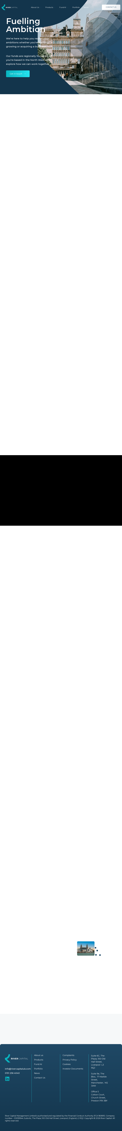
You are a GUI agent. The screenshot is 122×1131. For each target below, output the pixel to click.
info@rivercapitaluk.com (18, 1069)
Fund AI (62, 7)
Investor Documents (73, 1069)
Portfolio (76, 7)
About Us (35, 7)
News (86, 7)
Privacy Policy (70, 1060)
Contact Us (111, 7)
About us (38, 1055)
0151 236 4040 (12, 1073)
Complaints (68, 1055)
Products (49, 7)
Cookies (67, 1064)
